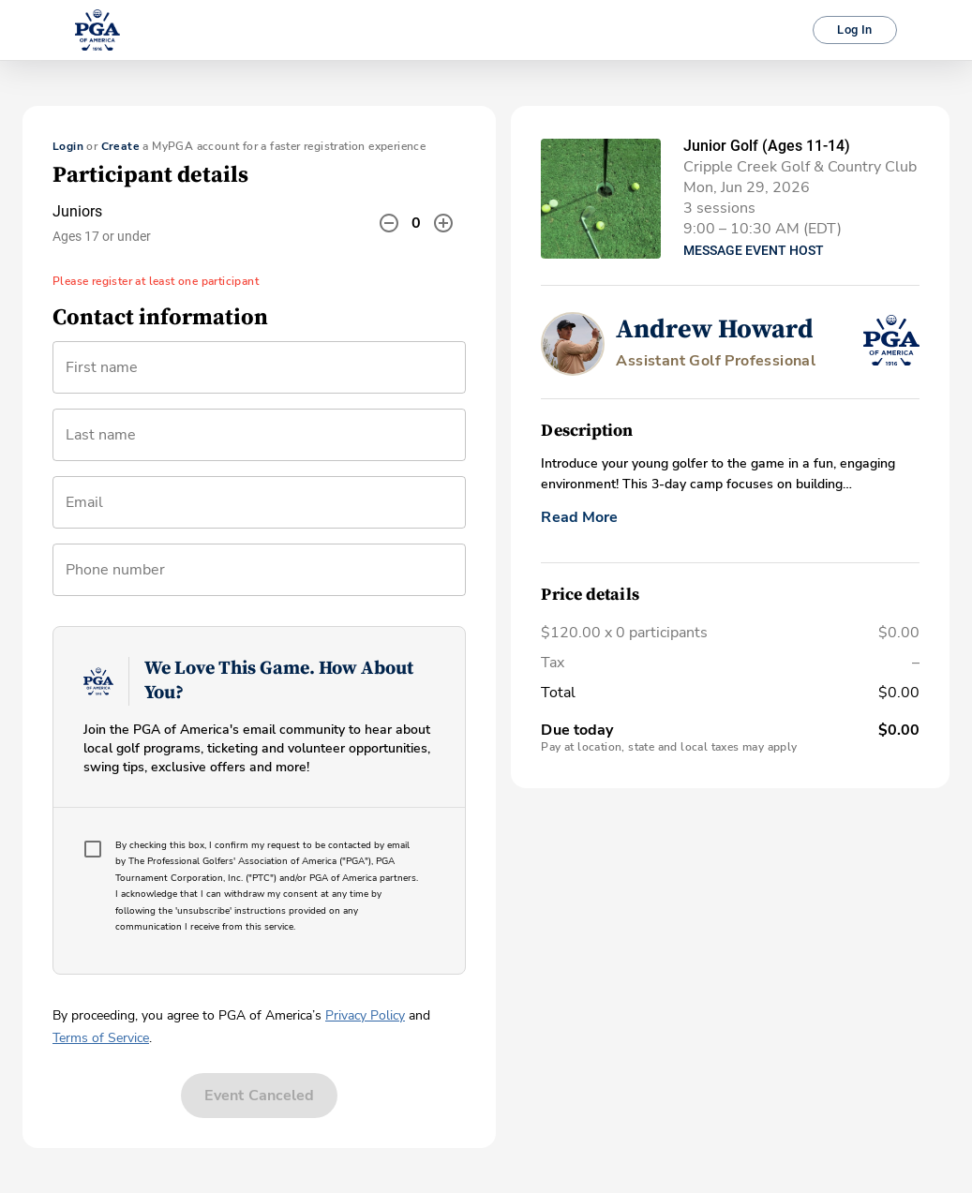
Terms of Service (100, 1038)
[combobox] (259, 510)
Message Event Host (753, 250)
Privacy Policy (365, 1015)
